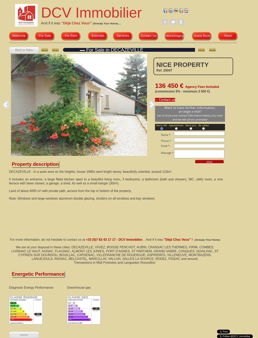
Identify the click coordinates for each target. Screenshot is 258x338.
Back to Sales (24, 50)
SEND (209, 162)
